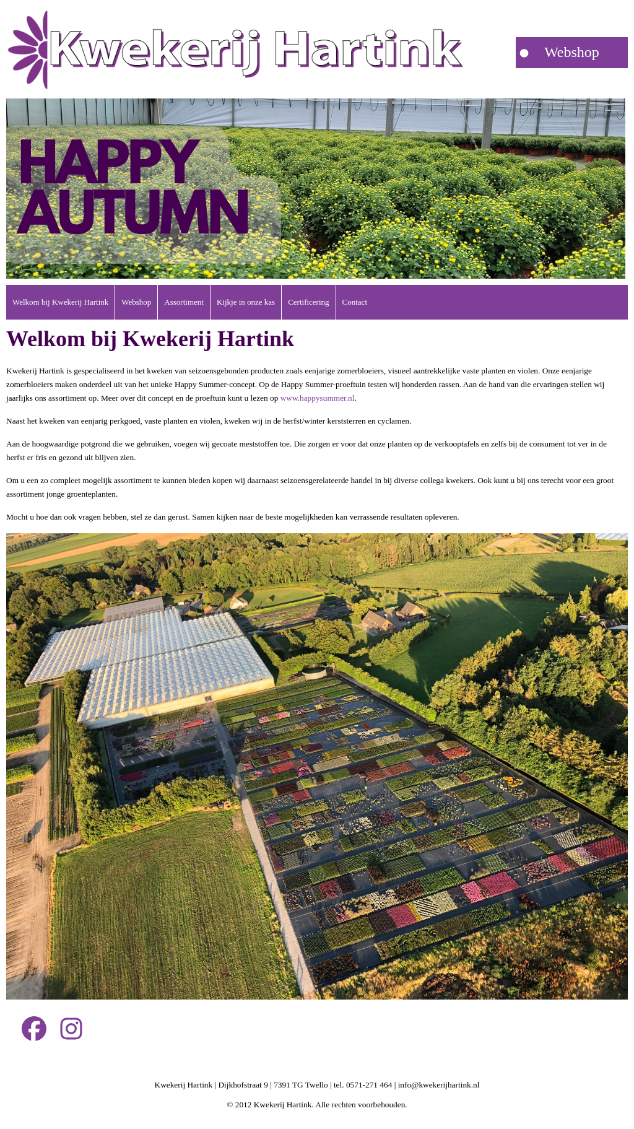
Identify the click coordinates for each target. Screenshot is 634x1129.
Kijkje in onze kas (246, 302)
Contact (354, 302)
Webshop (136, 302)
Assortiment (184, 302)
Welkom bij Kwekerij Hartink (60, 302)
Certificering (308, 302)
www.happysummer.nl (317, 398)
